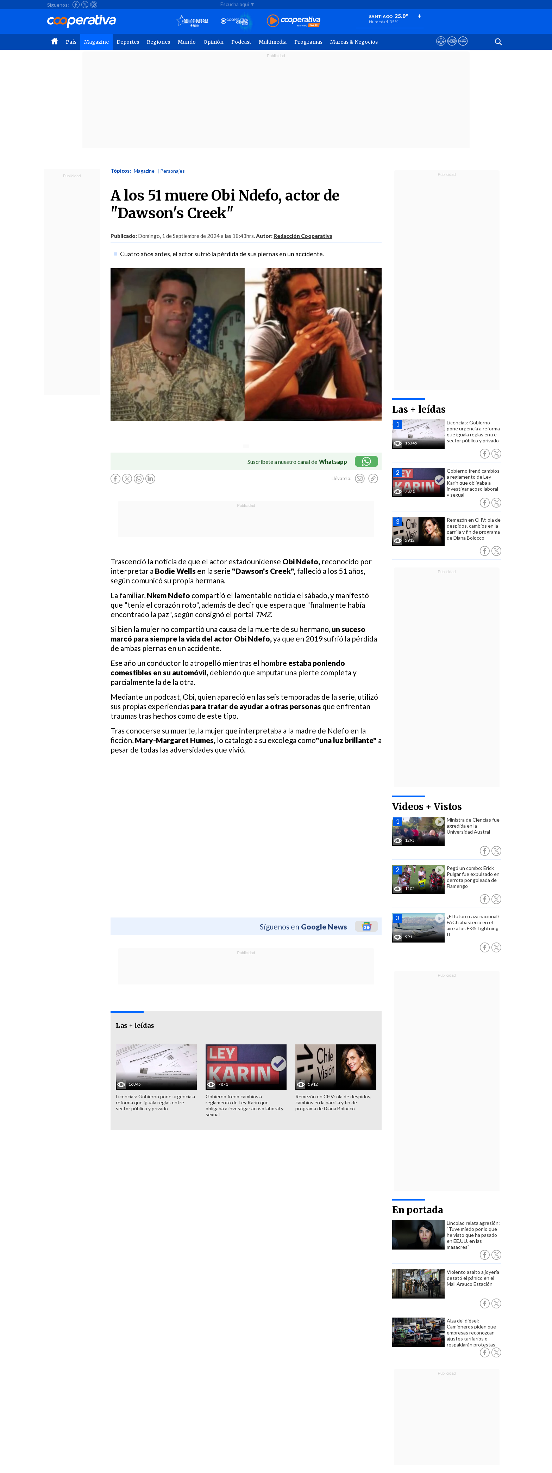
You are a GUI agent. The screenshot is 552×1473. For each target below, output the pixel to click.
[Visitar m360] (452, 47)
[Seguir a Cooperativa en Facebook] (76, 4)
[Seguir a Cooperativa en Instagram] (93, 4)
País (71, 42)
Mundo (187, 42)
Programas (308, 42)
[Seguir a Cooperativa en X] (84, 4)
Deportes (128, 42)
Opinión (213, 42)
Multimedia (273, 42)
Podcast (241, 42)
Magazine (96, 42)
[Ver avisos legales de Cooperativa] (441, 47)
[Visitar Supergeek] (463, 47)
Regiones (158, 42)
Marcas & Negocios (354, 42)
